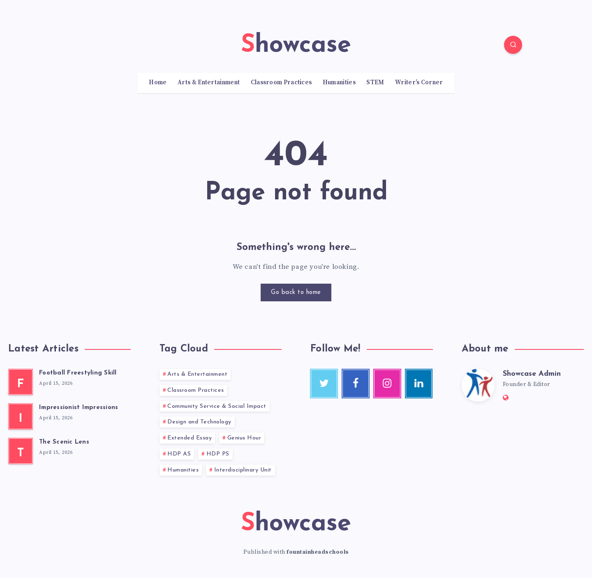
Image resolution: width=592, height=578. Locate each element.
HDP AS (179, 454)
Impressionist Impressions (78, 408)
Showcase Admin (532, 374)
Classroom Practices (281, 82)
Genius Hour (244, 438)
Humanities (339, 82)
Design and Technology (199, 422)
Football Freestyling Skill (78, 373)
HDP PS (217, 454)
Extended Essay (189, 438)
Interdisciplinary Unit (243, 470)
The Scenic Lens (64, 442)
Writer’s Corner (419, 82)
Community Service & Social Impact (216, 406)
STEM (375, 82)
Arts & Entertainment (209, 82)
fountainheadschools (318, 552)
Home (157, 82)
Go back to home (296, 292)
